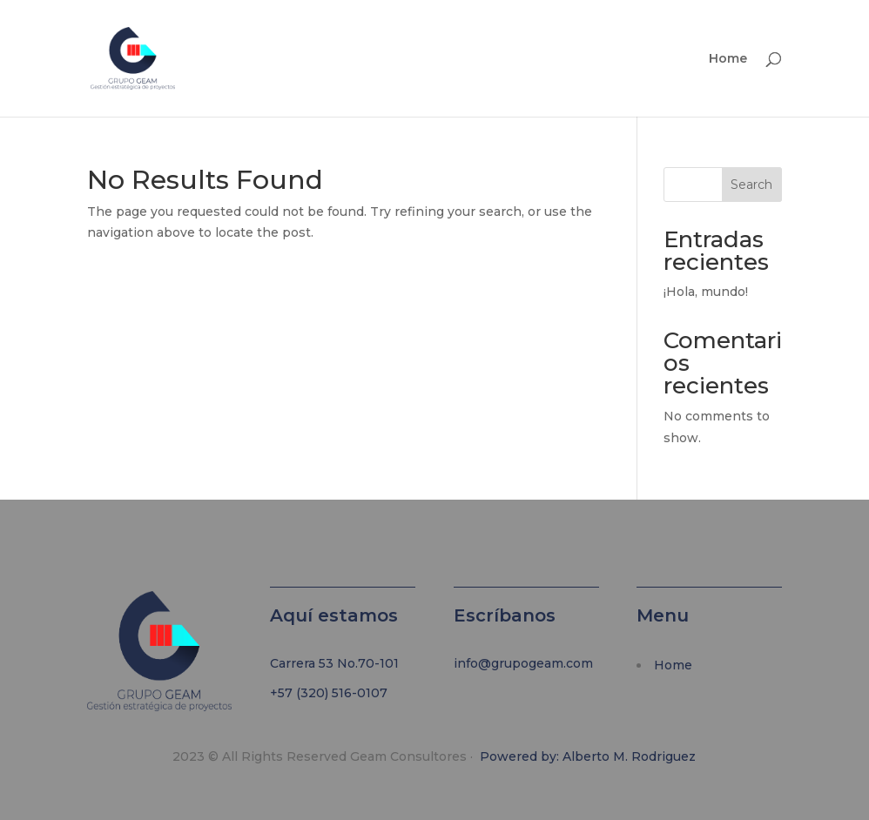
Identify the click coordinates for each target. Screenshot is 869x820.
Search (751, 184)
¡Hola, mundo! (706, 291)
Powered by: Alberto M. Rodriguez (588, 756)
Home (728, 59)
